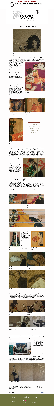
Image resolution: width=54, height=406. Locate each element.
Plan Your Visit (13, 398)
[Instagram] (25, 400)
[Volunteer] (20, 1)
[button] (26, 1)
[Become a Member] (33, 1)
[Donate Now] (39, 1)
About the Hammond (14, 396)
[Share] (42, 392)
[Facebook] (23, 400)
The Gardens (13, 397)
